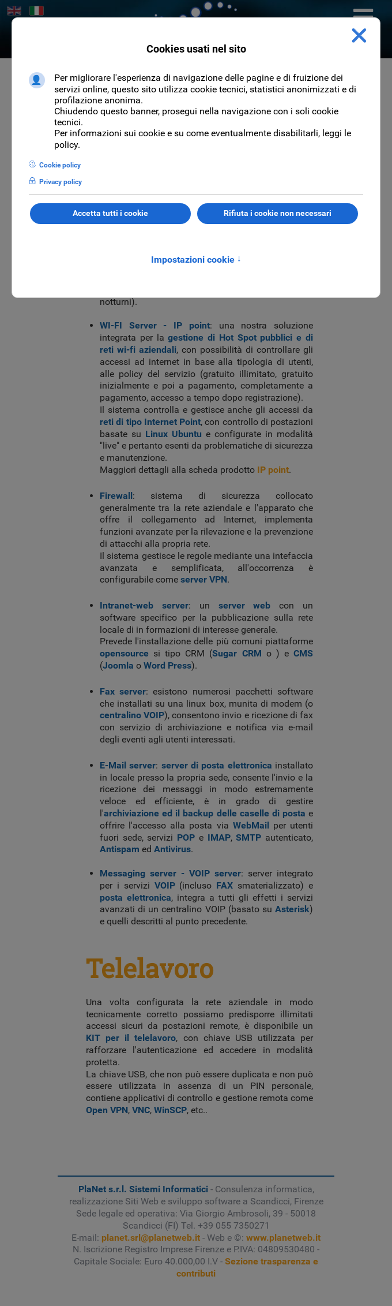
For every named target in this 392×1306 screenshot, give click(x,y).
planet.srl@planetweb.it (150, 1237)
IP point (273, 469)
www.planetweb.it (283, 1237)
